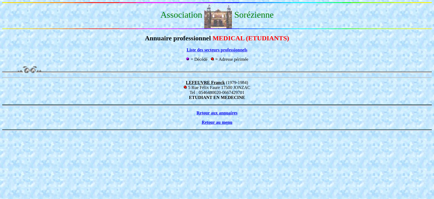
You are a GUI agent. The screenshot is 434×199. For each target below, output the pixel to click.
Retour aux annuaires (217, 113)
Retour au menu (217, 122)
